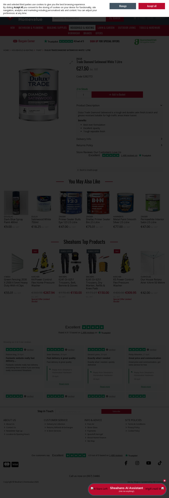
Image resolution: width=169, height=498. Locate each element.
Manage (122, 6)
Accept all (152, 6)
